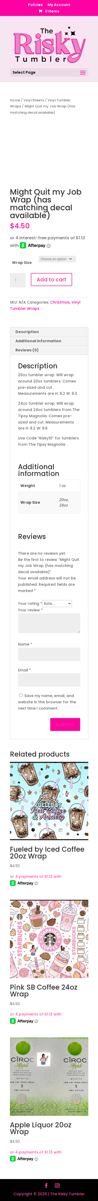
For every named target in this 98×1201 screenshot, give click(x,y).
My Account (59, 5)
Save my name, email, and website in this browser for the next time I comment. (47, 702)
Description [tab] (27, 331)
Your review (30, 610)
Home (15, 100)
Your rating (30, 603)
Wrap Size (22, 262)
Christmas (60, 302)
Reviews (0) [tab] (27, 350)
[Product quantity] (18, 280)
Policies (35, 5)
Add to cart (51, 279)
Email (24, 670)
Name (25, 644)
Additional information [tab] (38, 341)
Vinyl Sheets (34, 100)
